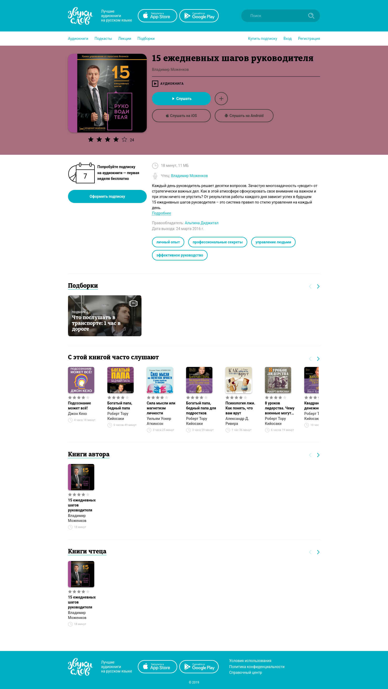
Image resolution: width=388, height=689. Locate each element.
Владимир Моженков (77, 518)
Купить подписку (262, 38)
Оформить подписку (107, 196)
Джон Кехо (77, 414)
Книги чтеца (87, 552)
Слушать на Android (244, 116)
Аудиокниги (78, 38)
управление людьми (273, 242)
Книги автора (88, 455)
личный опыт (168, 242)
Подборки (146, 38)
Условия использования (250, 661)
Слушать (181, 99)
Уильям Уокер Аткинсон (159, 421)
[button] (78, 38)
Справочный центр (245, 672)
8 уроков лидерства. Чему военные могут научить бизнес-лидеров (279, 408)
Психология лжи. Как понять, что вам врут (240, 408)
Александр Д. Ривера (237, 421)
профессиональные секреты (218, 242)
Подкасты (103, 38)
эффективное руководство (179, 255)
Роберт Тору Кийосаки (117, 416)
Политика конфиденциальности (257, 667)
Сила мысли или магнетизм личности (161, 408)
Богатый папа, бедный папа (119, 405)
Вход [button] (288, 38)
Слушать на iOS (181, 116)
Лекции (124, 38)
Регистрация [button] (309, 38)
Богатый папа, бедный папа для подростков (201, 408)
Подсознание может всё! (79, 405)
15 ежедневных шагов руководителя (82, 505)
